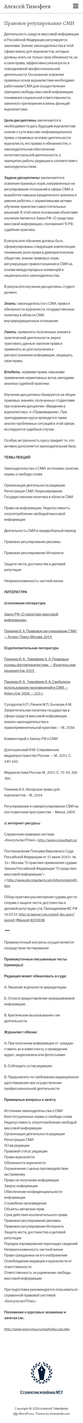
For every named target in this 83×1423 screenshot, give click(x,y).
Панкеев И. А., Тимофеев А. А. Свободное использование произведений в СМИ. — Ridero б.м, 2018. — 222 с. (37, 687)
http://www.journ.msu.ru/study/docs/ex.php (37, 1329)
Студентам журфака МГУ (41, 1392)
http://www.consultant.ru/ (57, 840)
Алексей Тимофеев (27, 6)
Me (16, 1413)
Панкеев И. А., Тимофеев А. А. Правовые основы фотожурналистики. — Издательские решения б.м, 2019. (40, 665)
